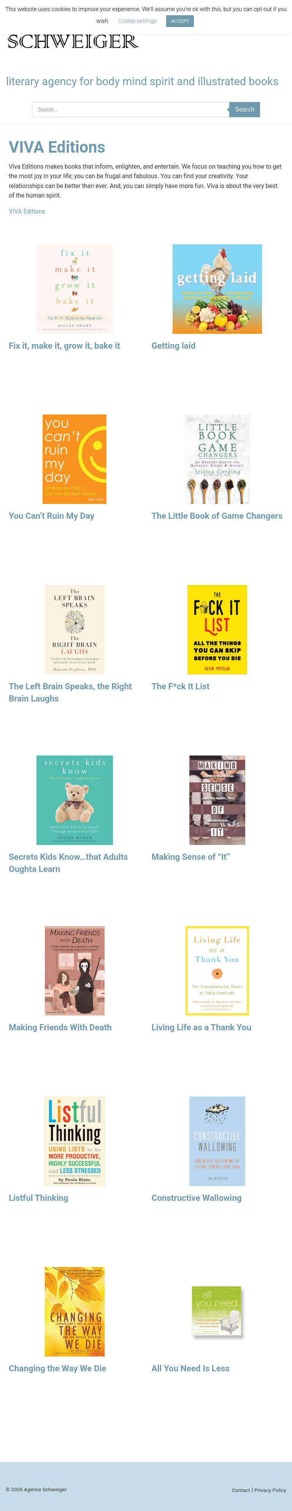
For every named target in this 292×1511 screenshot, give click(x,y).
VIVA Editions (27, 211)
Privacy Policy (270, 1490)
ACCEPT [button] (180, 21)
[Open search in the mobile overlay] (146, 109)
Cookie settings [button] (137, 21)
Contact (241, 1490)
